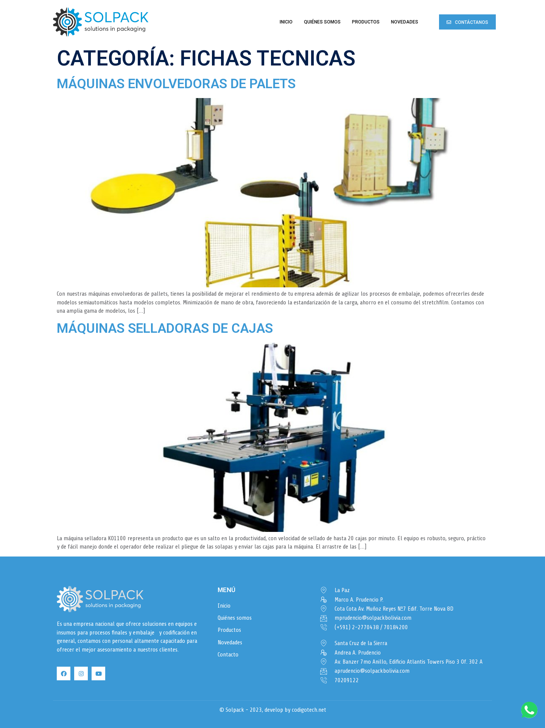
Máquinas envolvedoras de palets (176, 84)
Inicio (286, 22)
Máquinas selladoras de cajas (165, 328)
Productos (366, 22)
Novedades (404, 22)
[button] (467, 21)
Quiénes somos (322, 22)
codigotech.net (309, 709)
